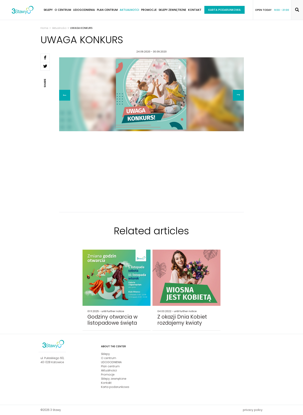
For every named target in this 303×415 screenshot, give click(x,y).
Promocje (149, 10)
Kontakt (194, 10)
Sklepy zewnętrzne (172, 10)
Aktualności (129, 10)
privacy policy (253, 410)
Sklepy (48, 10)
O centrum (63, 10)
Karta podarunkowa (224, 10)
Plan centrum (107, 10)
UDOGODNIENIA (84, 10)
